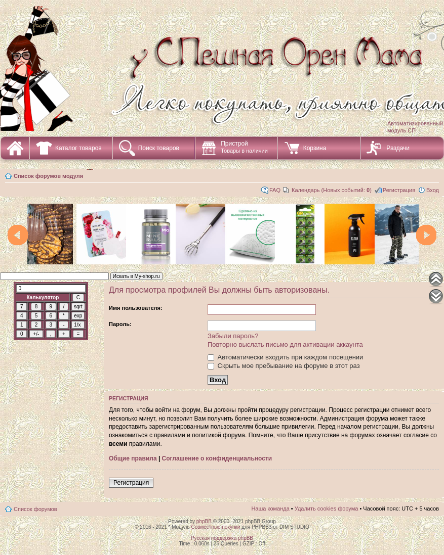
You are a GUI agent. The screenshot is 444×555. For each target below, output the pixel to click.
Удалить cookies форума (326, 508)
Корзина (315, 148)
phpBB (204, 521)
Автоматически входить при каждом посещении (285, 357)
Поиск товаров (158, 148)
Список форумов (35, 509)
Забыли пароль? (233, 336)
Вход (432, 190)
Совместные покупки (215, 527)
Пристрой (244, 147)
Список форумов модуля (48, 176)
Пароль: (120, 324)
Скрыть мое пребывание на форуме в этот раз (284, 365)
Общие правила (133, 458)
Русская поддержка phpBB (222, 538)
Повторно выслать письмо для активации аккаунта (285, 344)
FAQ (274, 190)
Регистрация (399, 190)
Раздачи (398, 148)
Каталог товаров (78, 148)
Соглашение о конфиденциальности (217, 458)
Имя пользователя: (136, 308)
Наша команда (270, 508)
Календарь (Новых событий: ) (332, 190)
